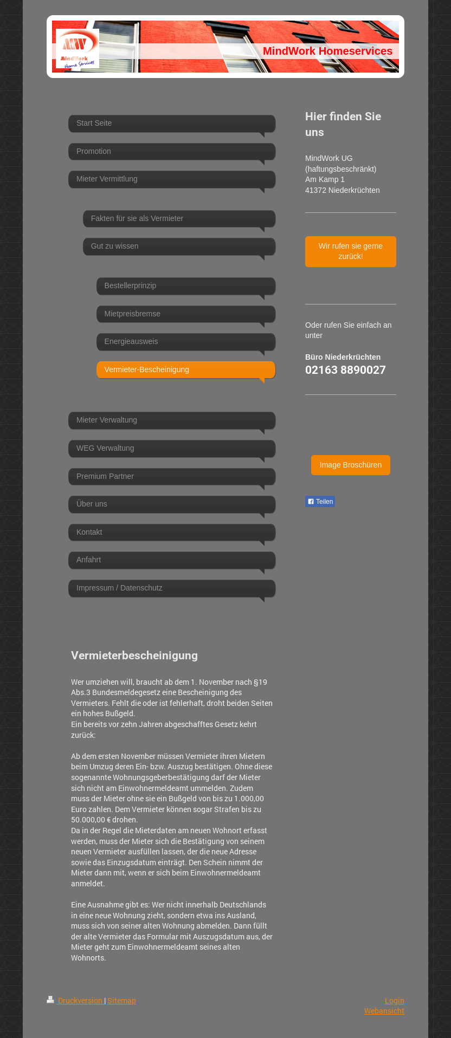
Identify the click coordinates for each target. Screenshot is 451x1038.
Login (394, 1000)
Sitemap (121, 1000)
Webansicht (384, 1010)
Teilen (320, 501)
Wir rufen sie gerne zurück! (351, 251)
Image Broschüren (351, 464)
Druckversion (75, 1000)
